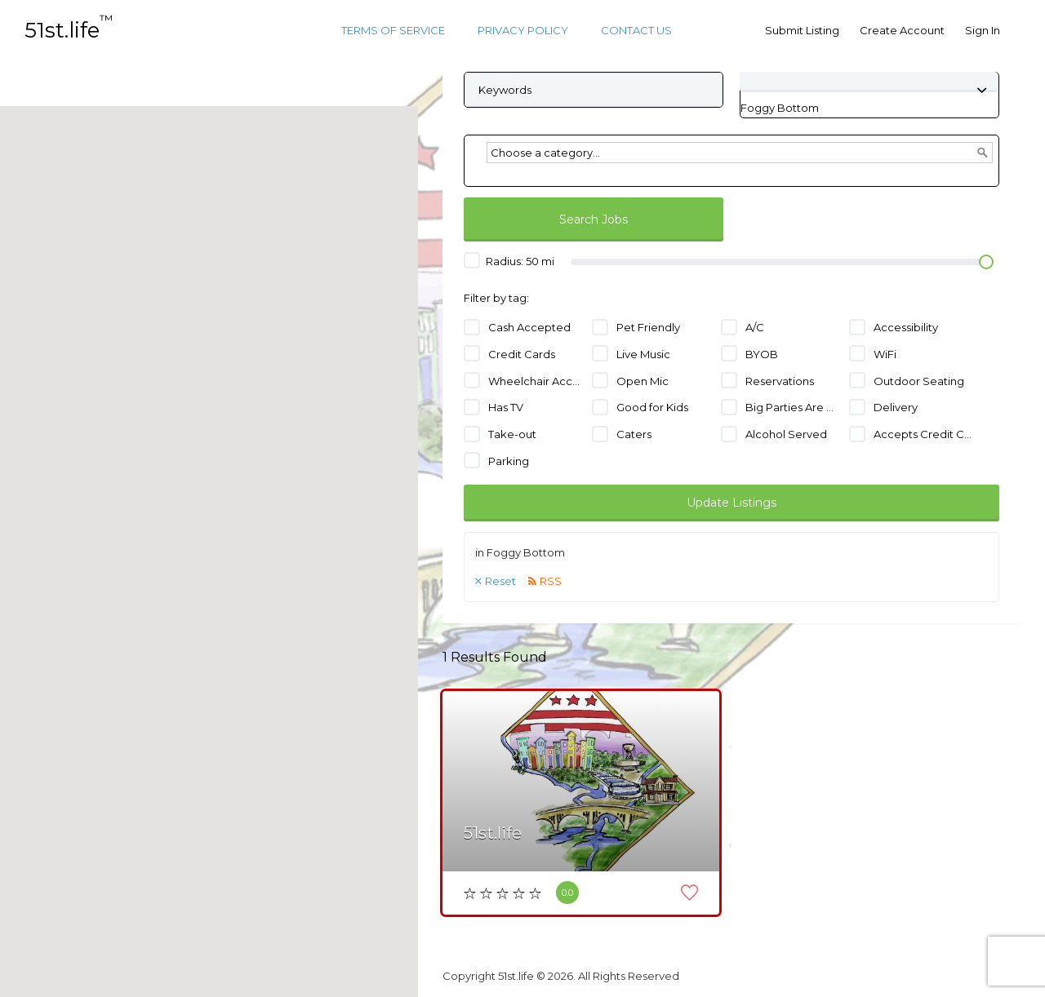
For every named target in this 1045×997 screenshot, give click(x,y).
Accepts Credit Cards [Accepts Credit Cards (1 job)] (923, 434)
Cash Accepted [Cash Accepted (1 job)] (529, 327)
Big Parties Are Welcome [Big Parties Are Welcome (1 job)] (794, 407)
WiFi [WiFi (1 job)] (885, 354)
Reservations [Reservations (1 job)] (779, 381)
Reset (500, 580)
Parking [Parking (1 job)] (508, 460)
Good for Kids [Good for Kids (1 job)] (652, 407)
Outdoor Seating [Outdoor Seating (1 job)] (919, 381)
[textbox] (740, 152)
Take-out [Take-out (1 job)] (512, 434)
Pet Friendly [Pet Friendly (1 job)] (648, 327)
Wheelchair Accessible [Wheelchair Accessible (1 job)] (537, 381)
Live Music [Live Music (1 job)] (643, 354)
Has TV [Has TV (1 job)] (505, 407)
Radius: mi (509, 260)
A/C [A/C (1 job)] (754, 327)
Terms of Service (393, 30)
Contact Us (636, 30)
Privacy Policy (523, 30)
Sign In (982, 30)
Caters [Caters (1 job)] (633, 434)
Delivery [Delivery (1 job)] (896, 407)
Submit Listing (802, 30)
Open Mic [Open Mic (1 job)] (642, 381)
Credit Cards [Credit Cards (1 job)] (521, 354)
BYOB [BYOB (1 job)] (761, 354)
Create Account (902, 30)
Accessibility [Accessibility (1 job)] (906, 327)
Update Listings (731, 502)
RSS (551, 580)
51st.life (68, 30)
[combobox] (779, 107)
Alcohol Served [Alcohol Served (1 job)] (786, 434)
